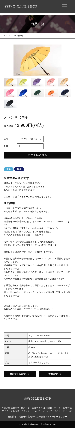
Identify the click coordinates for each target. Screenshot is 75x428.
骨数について (55, 374)
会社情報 (12, 417)
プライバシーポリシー (56, 417)
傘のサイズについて (20, 374)
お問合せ (20, 417)
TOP (4, 36)
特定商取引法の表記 (35, 417)
